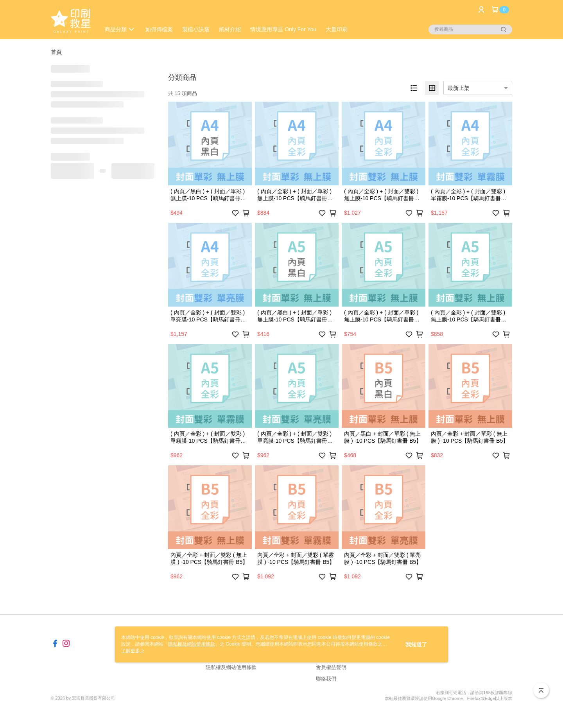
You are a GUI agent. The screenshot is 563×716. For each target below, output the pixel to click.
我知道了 (416, 644)
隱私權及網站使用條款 (231, 667)
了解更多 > (132, 650)
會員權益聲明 (331, 667)
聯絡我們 (326, 679)
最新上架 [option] (459, 88)
